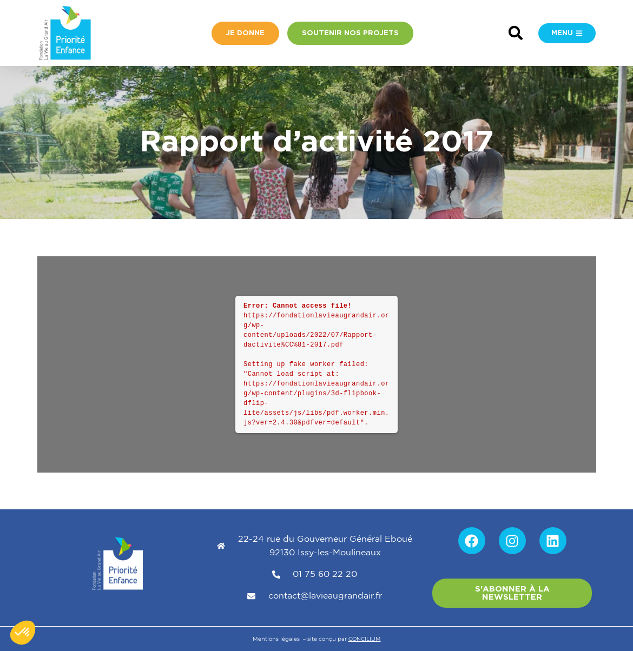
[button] (516, 33)
